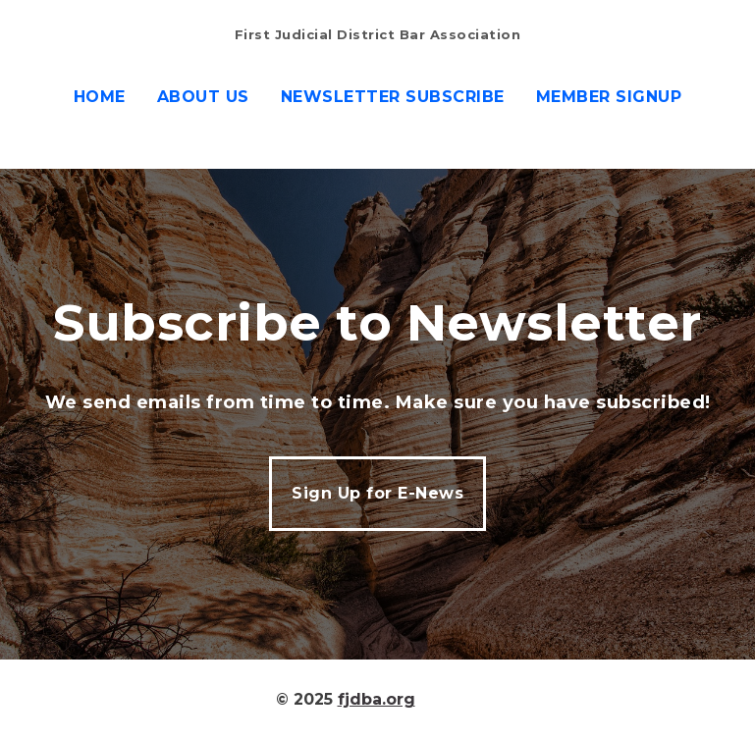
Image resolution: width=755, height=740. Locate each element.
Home (100, 96)
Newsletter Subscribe (393, 96)
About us (203, 96)
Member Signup (609, 96)
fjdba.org (376, 699)
